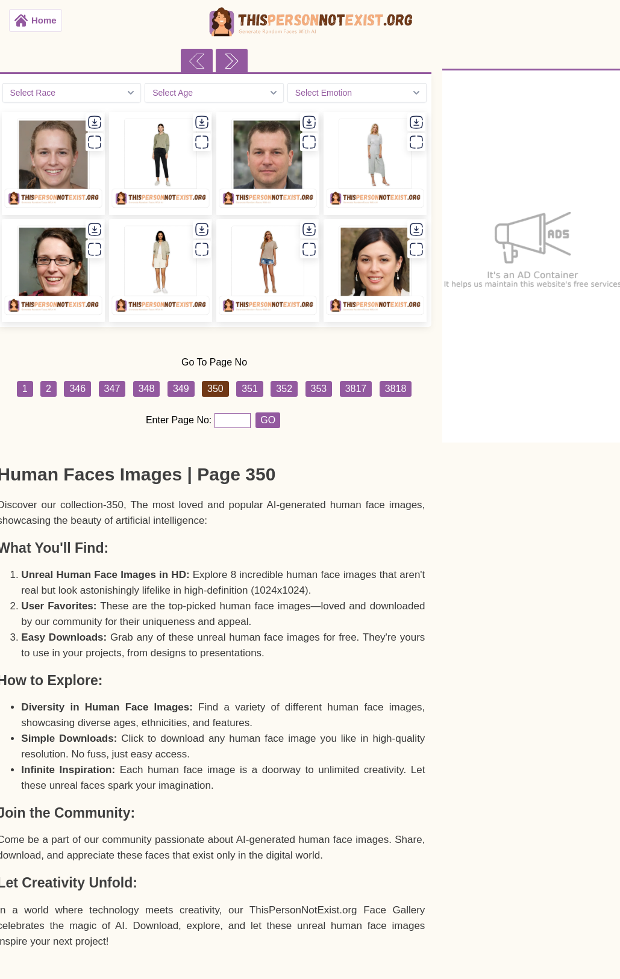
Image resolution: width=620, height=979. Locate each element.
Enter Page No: (180, 420)
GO (267, 420)
